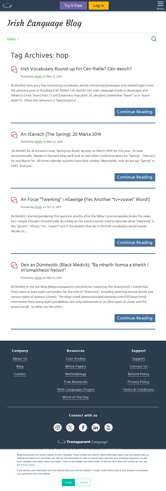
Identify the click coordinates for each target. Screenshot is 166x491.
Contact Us (138, 366)
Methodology (75, 374)
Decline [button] (84, 482)
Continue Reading (134, 112)
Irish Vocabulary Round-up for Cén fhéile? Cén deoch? (76, 68)
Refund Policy (139, 374)
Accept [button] (68, 482)
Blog (20, 366)
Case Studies (76, 358)
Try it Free (73, 6)
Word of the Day (76, 397)
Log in (98, 6)
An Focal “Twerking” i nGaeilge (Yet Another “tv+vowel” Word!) (85, 199)
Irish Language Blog (44, 23)
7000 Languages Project (76, 389)
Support (138, 358)
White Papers (75, 366)
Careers (20, 374)
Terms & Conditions (138, 389)
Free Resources (76, 382)
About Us (20, 358)
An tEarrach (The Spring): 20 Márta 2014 (61, 134)
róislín (38, 76)
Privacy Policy (28, 465)
